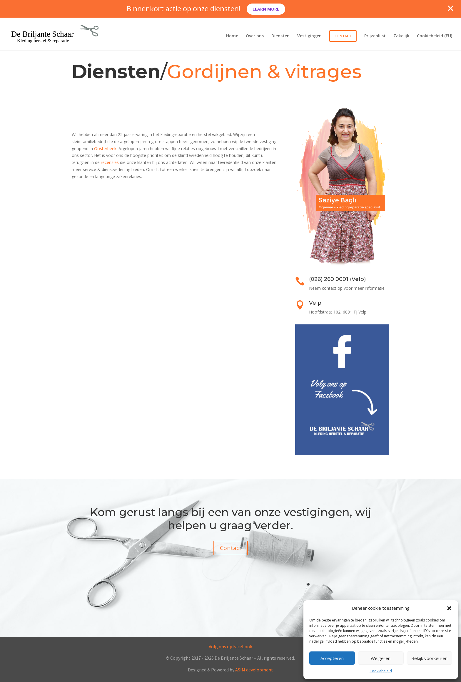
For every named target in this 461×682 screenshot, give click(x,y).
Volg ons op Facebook (230, 646)
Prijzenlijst (375, 36)
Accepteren (332, 658)
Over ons (255, 36)
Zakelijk (401, 36)
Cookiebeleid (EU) (434, 36)
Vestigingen (309, 36)
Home (232, 36)
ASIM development (254, 670)
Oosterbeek (105, 148)
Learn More (266, 9)
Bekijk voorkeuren (429, 658)
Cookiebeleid (381, 670)
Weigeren (380, 658)
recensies (110, 162)
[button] (449, 608)
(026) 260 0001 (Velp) (337, 279)
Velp (315, 303)
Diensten (280, 36)
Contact (343, 35)
